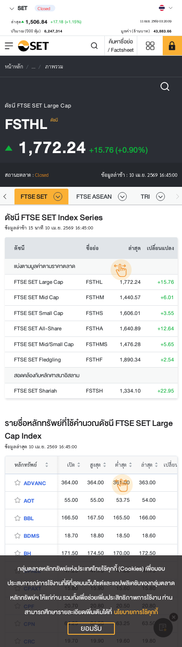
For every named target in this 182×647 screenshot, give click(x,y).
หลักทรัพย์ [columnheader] (25, 464)
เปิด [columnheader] (71, 464)
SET (18, 8)
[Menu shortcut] (150, 46)
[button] (5, 196)
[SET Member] (172, 45)
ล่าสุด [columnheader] (147, 464)
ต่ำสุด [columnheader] (121, 464)
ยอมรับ (91, 628)
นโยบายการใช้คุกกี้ (136, 612)
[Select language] (166, 8)
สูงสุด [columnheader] (95, 464)
